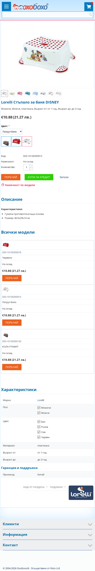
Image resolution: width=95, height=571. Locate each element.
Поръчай (10, 177)
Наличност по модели (20, 185)
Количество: (8, 167)
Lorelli (40, 400)
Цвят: (4, 126)
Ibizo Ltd (55, 568)
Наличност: (7, 161)
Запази (64, 177)
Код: (3, 156)
